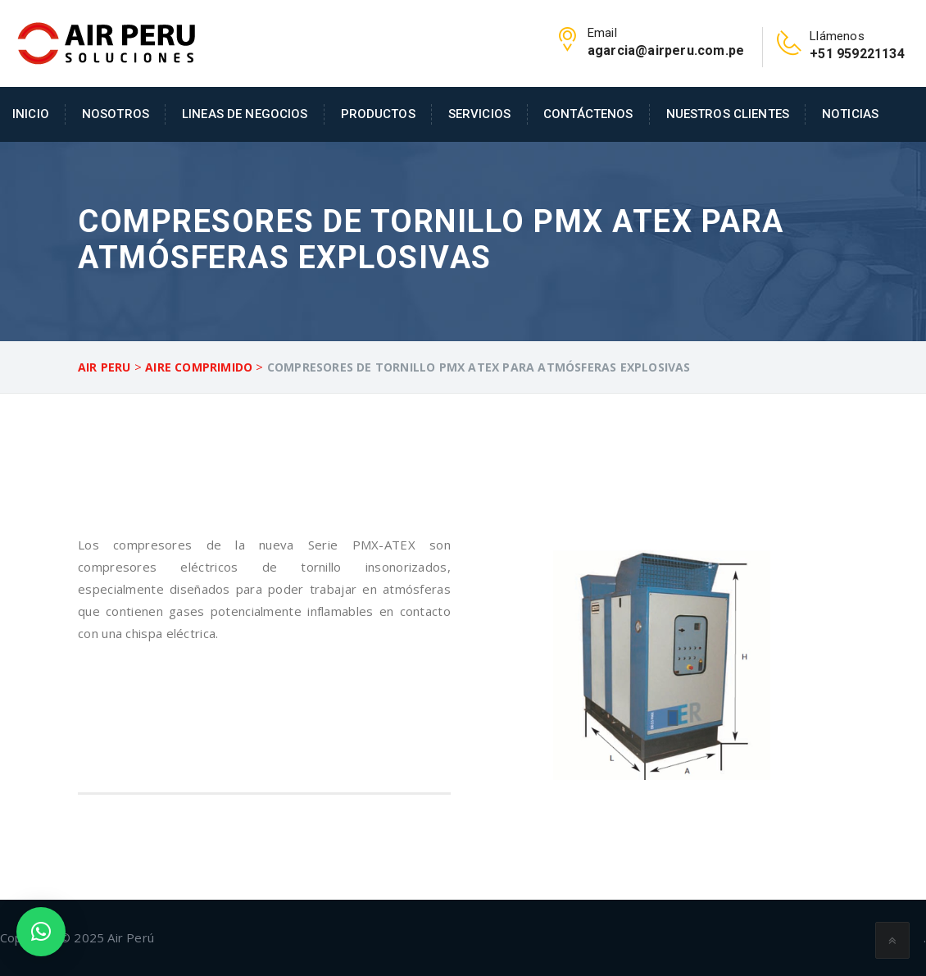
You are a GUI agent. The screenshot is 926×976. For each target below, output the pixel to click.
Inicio (30, 114)
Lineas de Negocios (245, 114)
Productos (378, 114)
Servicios (479, 114)
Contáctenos (588, 114)
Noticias (850, 114)
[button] (41, 931)
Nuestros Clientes (727, 114)
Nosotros (115, 114)
